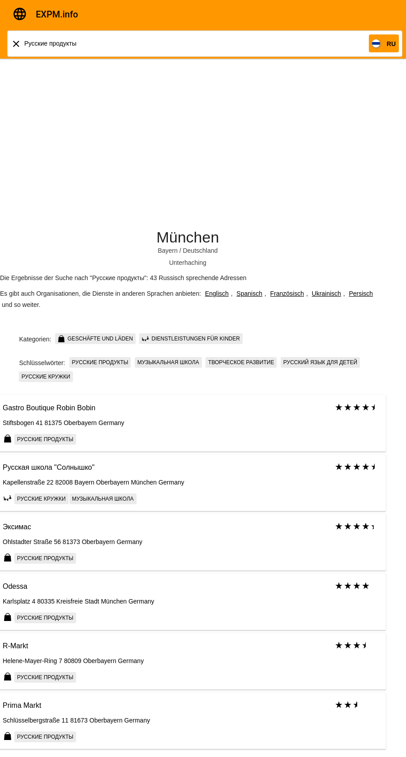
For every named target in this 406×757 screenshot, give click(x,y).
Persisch (361, 293)
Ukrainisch (326, 293)
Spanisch (249, 293)
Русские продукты (100, 362)
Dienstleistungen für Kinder (191, 338)
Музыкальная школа (168, 362)
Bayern (167, 250)
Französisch (287, 293)
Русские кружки (45, 377)
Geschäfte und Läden (95, 338)
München (187, 237)
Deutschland (200, 250)
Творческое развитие (241, 362)
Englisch (217, 293)
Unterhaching (187, 262)
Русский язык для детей (320, 362)
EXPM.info (57, 14)
